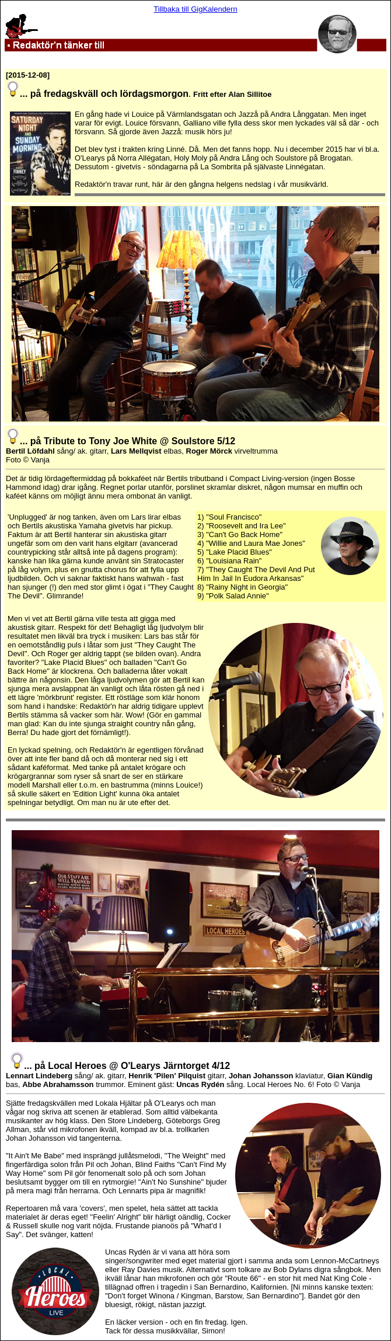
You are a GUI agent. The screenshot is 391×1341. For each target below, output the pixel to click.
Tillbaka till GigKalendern (195, 9)
